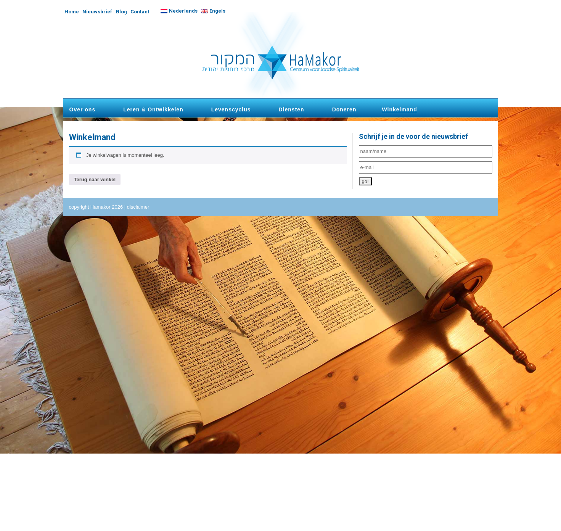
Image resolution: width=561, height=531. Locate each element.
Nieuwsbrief (97, 11)
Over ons (82, 109)
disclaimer (138, 207)
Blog (121, 11)
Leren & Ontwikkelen (153, 109)
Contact (139, 11)
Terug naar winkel (95, 179)
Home (71, 11)
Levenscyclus (231, 109)
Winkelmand (399, 109)
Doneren (344, 109)
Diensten (291, 109)
